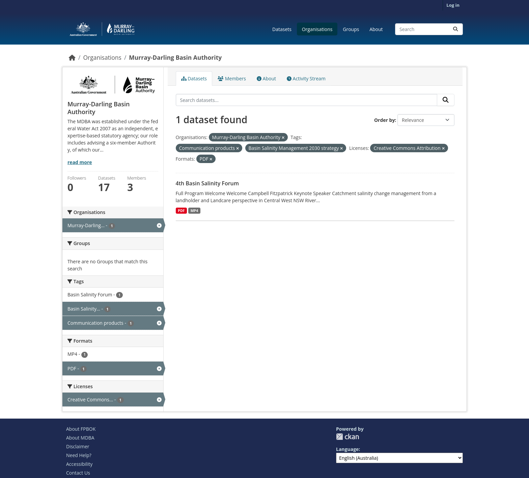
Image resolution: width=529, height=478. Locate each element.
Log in (453, 5)
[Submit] (455, 29)
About (376, 29)
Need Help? (78, 455)
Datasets (281, 29)
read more (79, 162)
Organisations (317, 29)
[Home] (72, 57)
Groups (351, 29)
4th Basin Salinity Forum (207, 183)
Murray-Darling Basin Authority (175, 57)
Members (232, 78)
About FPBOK (80, 429)
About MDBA (80, 437)
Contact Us (78, 473)
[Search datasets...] (429, 29)
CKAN (347, 436)
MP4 (194, 210)
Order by (384, 120)
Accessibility (79, 464)
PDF (181, 210)
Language (347, 449)
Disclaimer (77, 446)
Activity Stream (306, 78)
